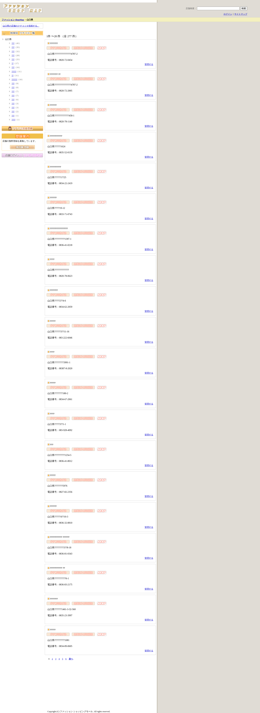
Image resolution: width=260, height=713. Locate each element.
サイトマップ (240, 14)
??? (13, 43)
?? (12, 63)
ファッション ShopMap (13, 20)
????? (14, 71)
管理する (149, 64)
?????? (14, 79)
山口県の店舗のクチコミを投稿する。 (21, 26)
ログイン (228, 14)
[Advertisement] (83, 29)
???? (13, 120)
